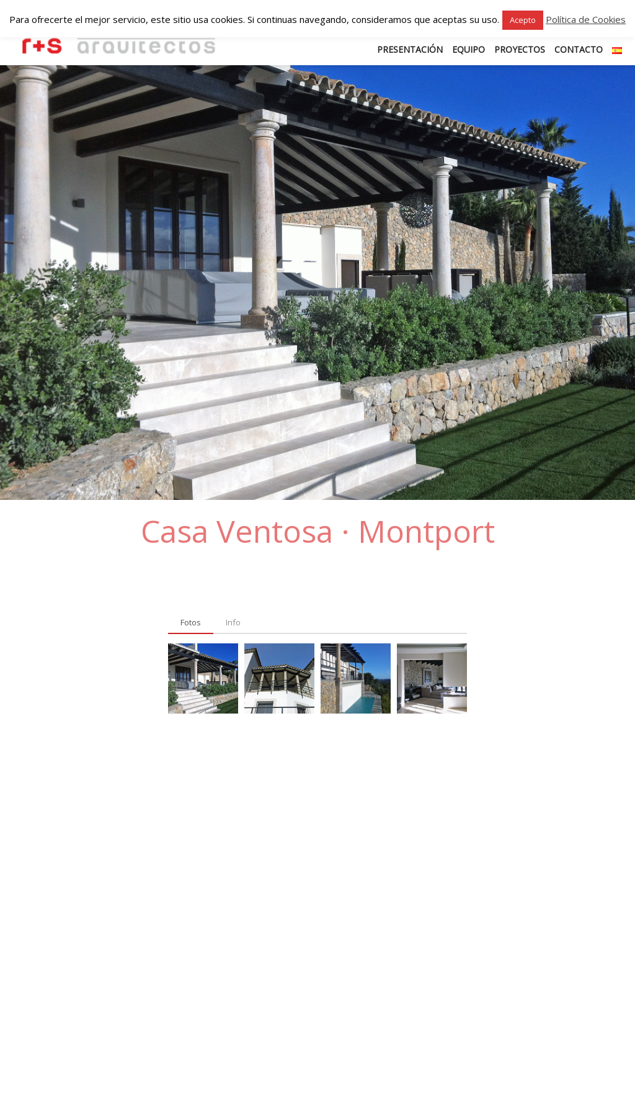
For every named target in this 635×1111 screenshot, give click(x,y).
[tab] (190, 623)
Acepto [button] (523, 19)
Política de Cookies (586, 19)
